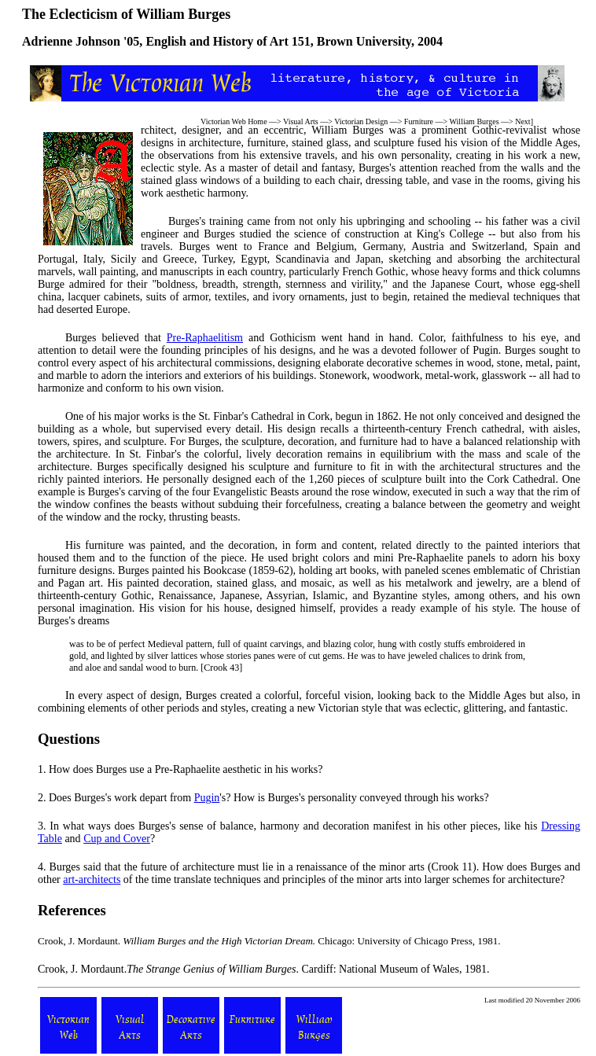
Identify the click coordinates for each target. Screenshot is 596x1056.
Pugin (207, 798)
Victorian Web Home (234, 121)
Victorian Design (361, 121)
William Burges (474, 121)
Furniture (418, 121)
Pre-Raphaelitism (205, 338)
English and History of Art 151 (227, 41)
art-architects (91, 879)
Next (522, 121)
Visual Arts (300, 121)
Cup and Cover (116, 838)
